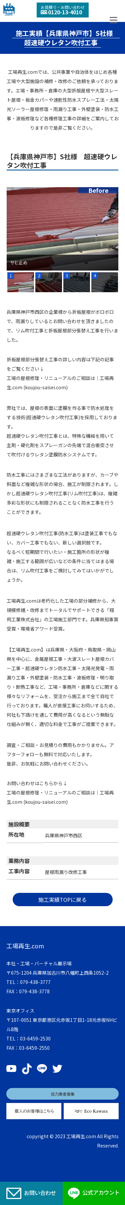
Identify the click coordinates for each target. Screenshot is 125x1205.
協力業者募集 (63, 1094)
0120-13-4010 (61, 12)
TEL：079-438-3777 (28, 982)
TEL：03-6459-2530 (28, 1038)
